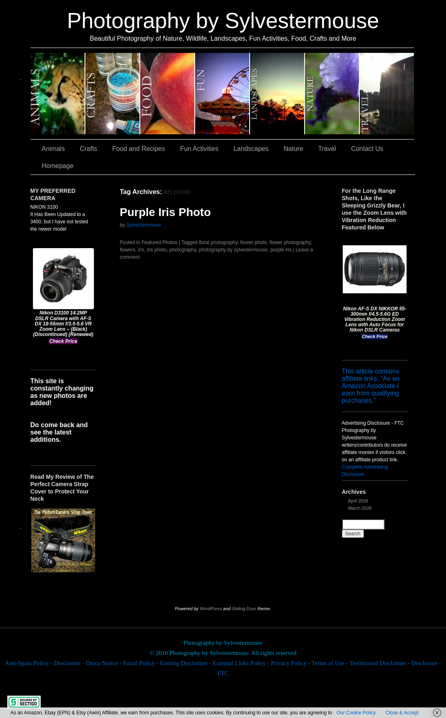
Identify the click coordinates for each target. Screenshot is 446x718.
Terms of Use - (330, 663)
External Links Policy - (242, 663)
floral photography (218, 242)
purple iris (281, 250)
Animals (57, 93)
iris (141, 250)
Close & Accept (401, 713)
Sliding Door (244, 608)
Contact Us (367, 148)
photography (183, 250)
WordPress (211, 608)
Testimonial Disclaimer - (380, 663)
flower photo (253, 242)
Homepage (58, 165)
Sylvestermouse (143, 225)
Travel (387, 93)
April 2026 (358, 500)
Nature (332, 93)
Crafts (112, 93)
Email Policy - (141, 663)
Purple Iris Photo (165, 212)
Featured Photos (159, 242)
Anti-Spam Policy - (29, 663)
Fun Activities (222, 93)
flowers (127, 250)
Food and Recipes (167, 93)
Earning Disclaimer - (186, 663)
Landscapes (277, 93)
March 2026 (360, 508)
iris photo (157, 250)
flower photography (290, 242)
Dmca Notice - (104, 663)
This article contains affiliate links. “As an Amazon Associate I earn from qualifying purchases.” (371, 386)
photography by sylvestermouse (233, 250)
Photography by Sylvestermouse (223, 21)
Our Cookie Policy (356, 713)
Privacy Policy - (291, 663)
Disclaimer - (70, 663)
